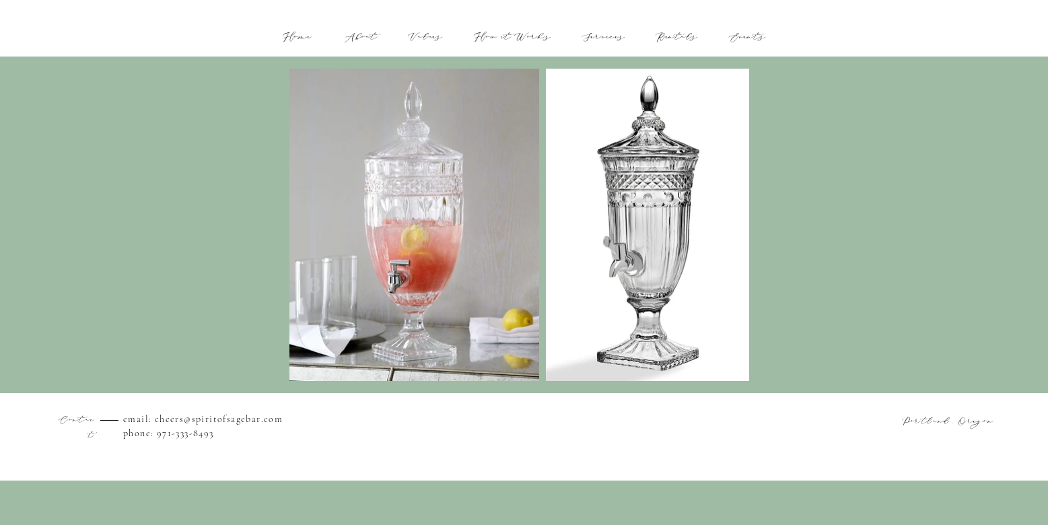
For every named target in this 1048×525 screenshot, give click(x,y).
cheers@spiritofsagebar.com (219, 419)
